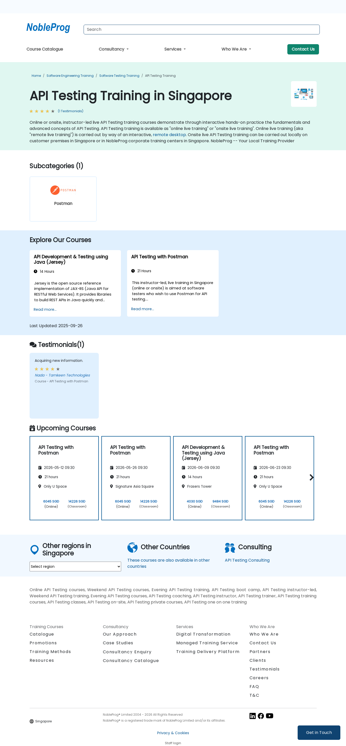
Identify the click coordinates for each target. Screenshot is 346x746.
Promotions (43, 643)
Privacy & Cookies (173, 732)
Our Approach (120, 634)
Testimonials (265, 669)
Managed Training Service (207, 643)
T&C (255, 695)
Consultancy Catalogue (131, 661)
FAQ (254, 687)
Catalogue (42, 634)
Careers (259, 678)
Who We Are (234, 49)
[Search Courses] (202, 29)
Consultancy (112, 49)
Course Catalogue (44, 49)
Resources (42, 660)
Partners (260, 652)
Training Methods (50, 652)
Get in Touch (319, 732)
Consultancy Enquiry (127, 652)
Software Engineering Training (70, 75)
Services (173, 49)
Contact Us (303, 49)
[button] (310, 477)
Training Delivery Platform (208, 652)
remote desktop (169, 135)
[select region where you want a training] (75, 566)
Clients (258, 660)
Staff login (173, 743)
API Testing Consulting (247, 560)
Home (36, 75)
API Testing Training (160, 75)
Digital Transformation (203, 634)
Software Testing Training (119, 75)
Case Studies (118, 643)
